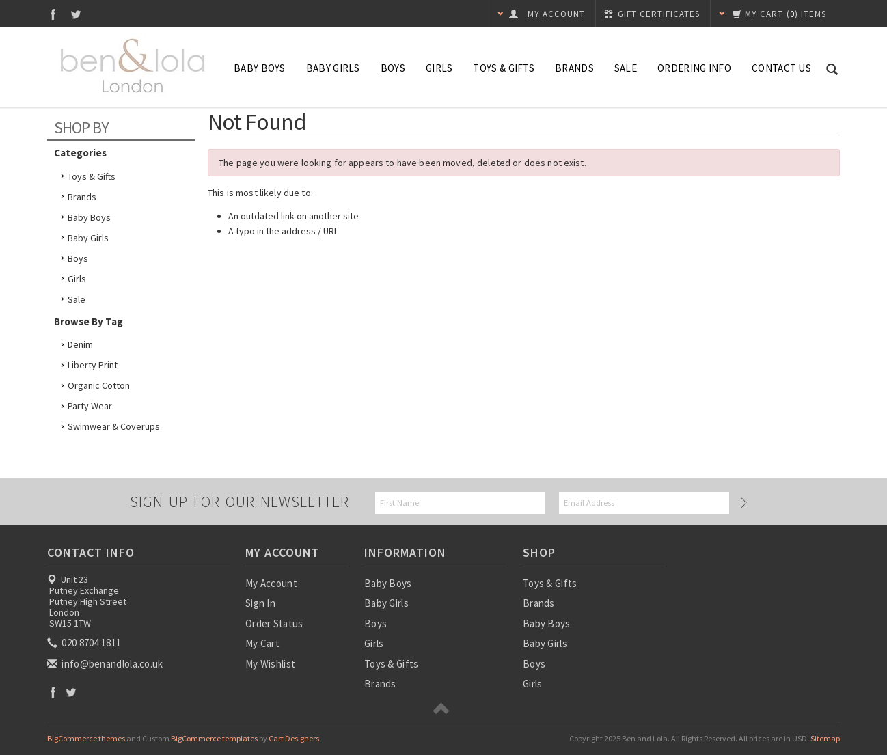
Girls (439, 67)
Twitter (76, 14)
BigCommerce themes (86, 738)
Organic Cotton (99, 385)
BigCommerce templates (214, 738)
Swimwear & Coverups (114, 426)
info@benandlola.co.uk (106, 663)
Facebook (53, 14)
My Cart (262, 643)
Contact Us (781, 67)
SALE (625, 67)
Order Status (274, 623)
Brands (574, 67)
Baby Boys (260, 67)
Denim (80, 344)
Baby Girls (333, 67)
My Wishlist (270, 663)
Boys (393, 67)
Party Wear (90, 406)
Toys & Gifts (503, 67)
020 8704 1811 (85, 642)
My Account (271, 583)
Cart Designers (294, 738)
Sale (76, 299)
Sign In (260, 602)
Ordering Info (694, 67)
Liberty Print (93, 365)
